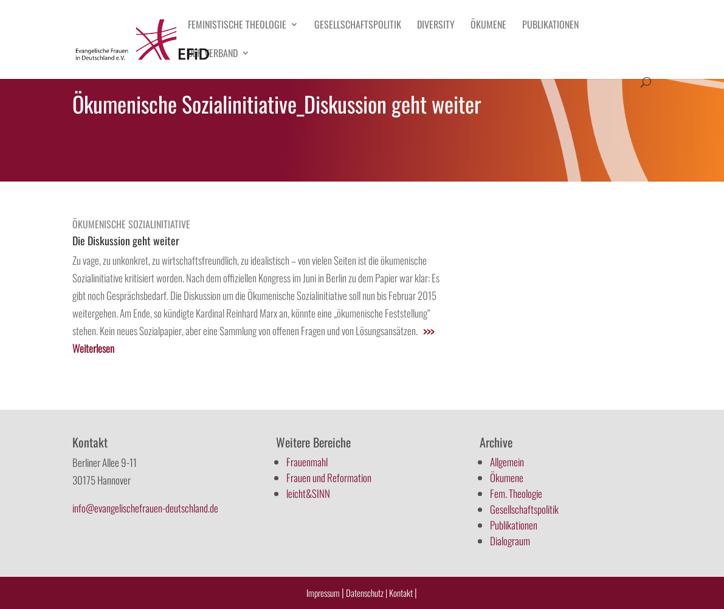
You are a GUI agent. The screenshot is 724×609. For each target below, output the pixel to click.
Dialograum (510, 540)
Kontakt (402, 592)
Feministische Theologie (237, 26)
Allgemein (507, 461)
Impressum (323, 592)
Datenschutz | (366, 592)
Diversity (436, 26)
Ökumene (488, 26)
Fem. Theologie (516, 493)
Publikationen (550, 26)
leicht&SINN (308, 493)
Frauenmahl (307, 461)
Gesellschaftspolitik (357, 26)
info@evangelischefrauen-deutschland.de (145, 507)
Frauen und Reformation (328, 477)
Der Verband (213, 54)
